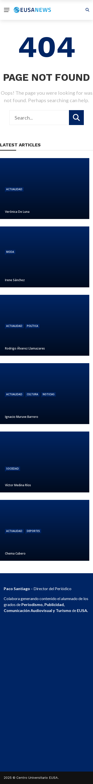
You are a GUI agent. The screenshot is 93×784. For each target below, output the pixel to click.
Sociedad (12, 468)
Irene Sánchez (15, 280)
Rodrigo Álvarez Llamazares (25, 348)
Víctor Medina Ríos (18, 485)
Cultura (32, 394)
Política (32, 326)
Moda (10, 252)
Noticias (49, 394)
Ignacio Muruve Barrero (21, 417)
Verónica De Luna (17, 212)
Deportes (33, 531)
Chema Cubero (15, 553)
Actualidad (14, 189)
